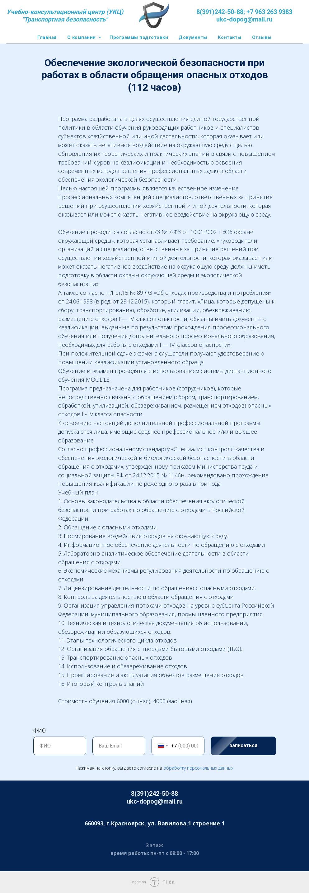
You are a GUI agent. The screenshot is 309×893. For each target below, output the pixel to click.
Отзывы (262, 37)
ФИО (39, 730)
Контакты (229, 37)
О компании (82, 37)
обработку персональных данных (198, 768)
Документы (193, 37)
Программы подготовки (139, 37)
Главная (47, 37)
